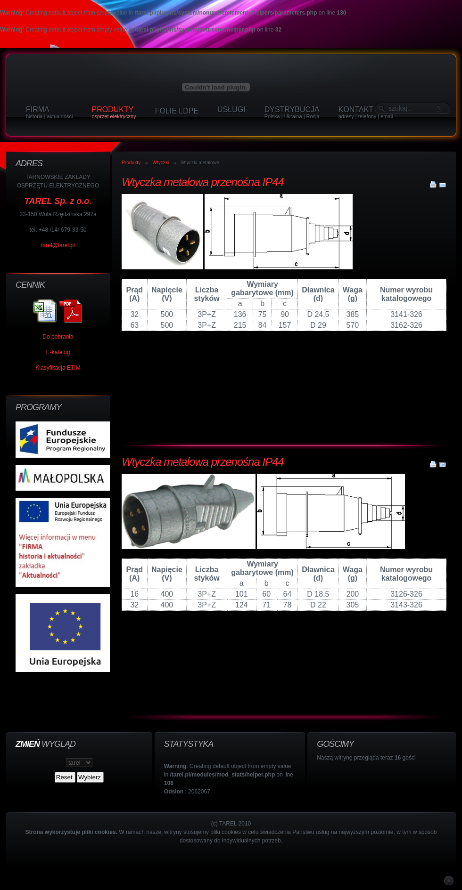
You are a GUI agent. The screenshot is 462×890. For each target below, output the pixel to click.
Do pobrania (57, 336)
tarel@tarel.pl (58, 245)
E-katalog (58, 352)
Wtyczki (160, 162)
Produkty (131, 162)
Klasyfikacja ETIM (57, 367)
